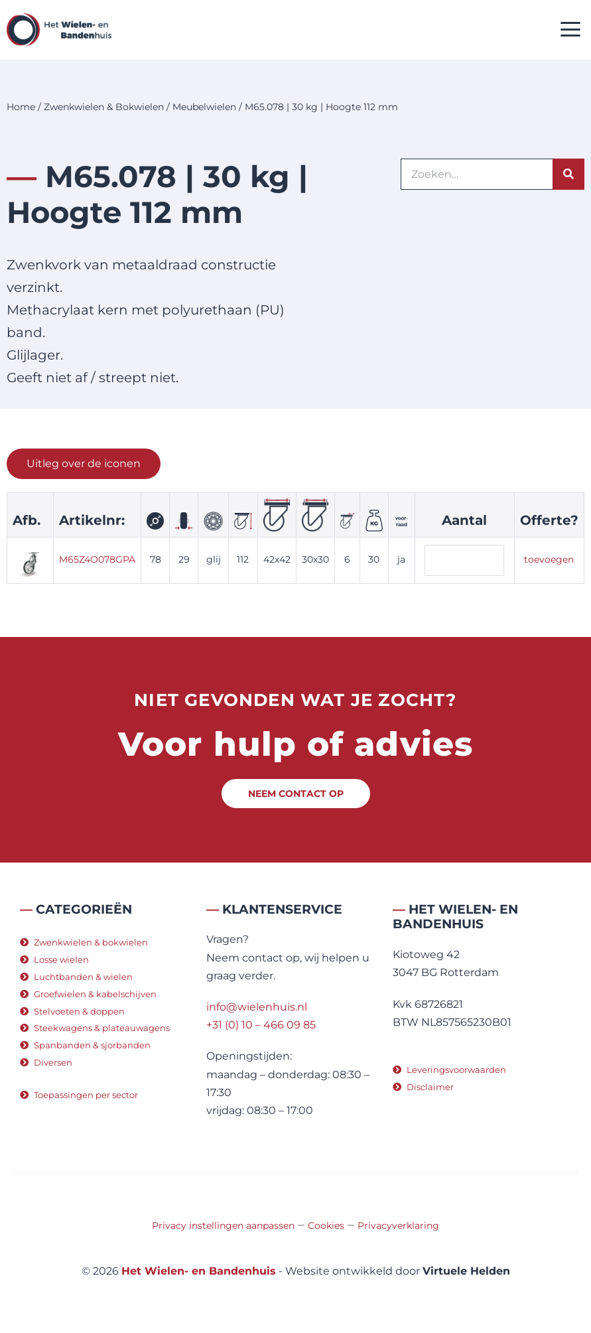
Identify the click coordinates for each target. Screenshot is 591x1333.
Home (21, 107)
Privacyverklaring (398, 1225)
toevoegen (549, 559)
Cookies (326, 1225)
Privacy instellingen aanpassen (223, 1225)
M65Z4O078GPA (97, 559)
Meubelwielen (204, 107)
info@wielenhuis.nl (256, 1007)
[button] (570, 30)
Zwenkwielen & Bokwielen (104, 107)
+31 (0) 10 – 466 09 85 (261, 1024)
